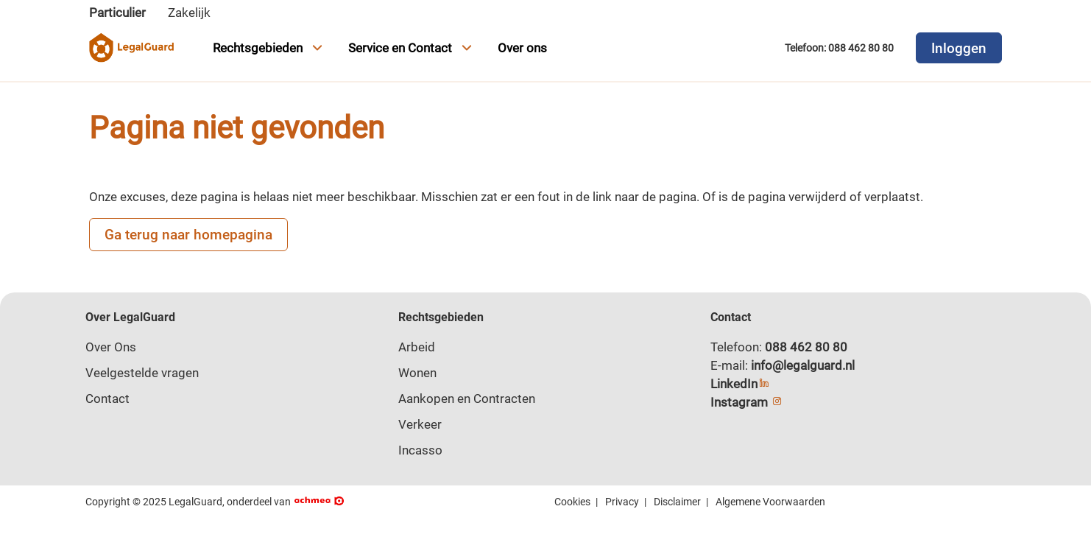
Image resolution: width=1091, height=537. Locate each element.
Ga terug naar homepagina (188, 234)
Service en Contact (412, 48)
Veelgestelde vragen (142, 372)
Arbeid (416, 347)
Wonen (417, 372)
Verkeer (420, 424)
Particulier (117, 12)
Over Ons (110, 347)
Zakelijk (189, 12)
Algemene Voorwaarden (770, 502)
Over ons (522, 48)
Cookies (572, 502)
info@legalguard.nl (803, 365)
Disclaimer (677, 502)
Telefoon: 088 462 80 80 (839, 48)
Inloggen (958, 48)
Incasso (420, 450)
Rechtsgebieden (269, 48)
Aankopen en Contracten (466, 398)
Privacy (622, 502)
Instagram (746, 402)
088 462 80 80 (806, 347)
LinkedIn (740, 383)
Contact (107, 398)
